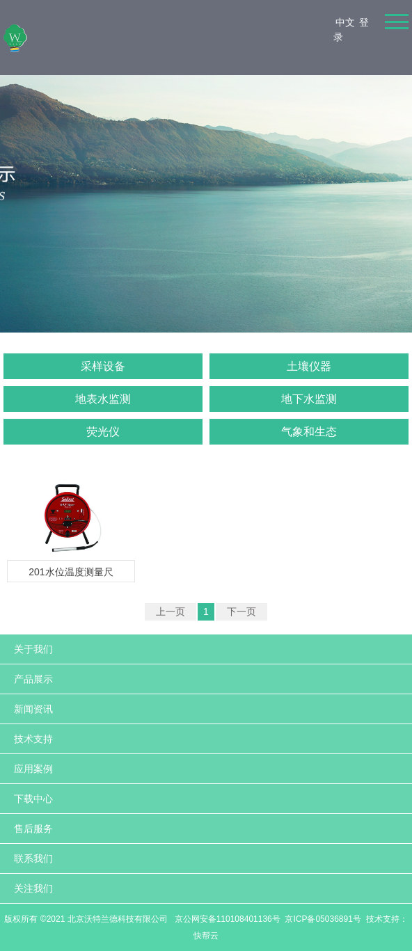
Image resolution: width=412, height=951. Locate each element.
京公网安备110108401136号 (226, 919)
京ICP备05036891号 (322, 919)
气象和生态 (309, 432)
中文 (345, 22)
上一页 (170, 611)
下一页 (241, 611)
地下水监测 (309, 399)
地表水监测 (103, 399)
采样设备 (103, 366)
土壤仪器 (309, 366)
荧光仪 (103, 432)
